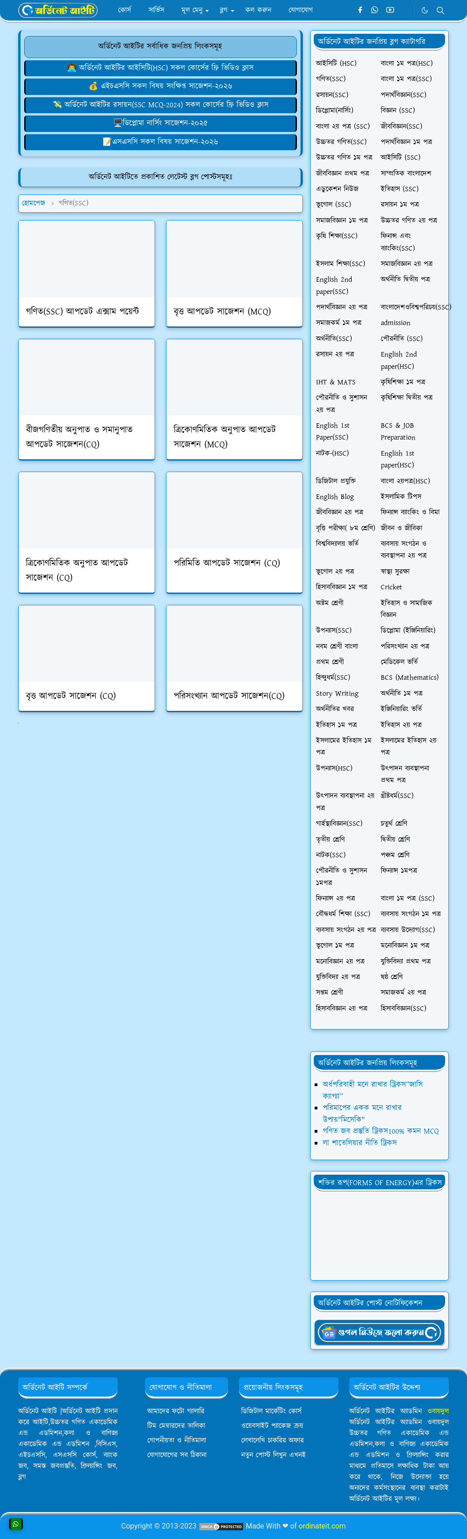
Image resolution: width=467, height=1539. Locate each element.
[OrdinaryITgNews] (379, 1332)
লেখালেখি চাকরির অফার (272, 1440)
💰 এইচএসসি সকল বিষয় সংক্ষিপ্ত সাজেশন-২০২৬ (160, 86)
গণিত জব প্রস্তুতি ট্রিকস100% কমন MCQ (381, 1131)
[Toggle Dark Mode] (424, 10)
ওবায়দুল (438, 1411)
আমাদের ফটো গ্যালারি (175, 1411)
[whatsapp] (375, 10)
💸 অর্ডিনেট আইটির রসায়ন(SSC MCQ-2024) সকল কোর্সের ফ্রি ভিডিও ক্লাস (160, 105)
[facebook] (360, 10)
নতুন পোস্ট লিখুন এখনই (273, 1455)
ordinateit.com (322, 1526)
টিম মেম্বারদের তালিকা (176, 1426)
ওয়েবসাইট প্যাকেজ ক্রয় (272, 1426)
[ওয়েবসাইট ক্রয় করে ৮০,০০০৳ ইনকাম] (160, 86)
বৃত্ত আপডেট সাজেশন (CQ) (71, 696)
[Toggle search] (440, 10)
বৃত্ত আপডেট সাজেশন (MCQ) (222, 311)
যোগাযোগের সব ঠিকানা (177, 1455)
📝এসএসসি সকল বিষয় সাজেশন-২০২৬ (160, 142)
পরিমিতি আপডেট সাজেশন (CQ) (227, 563)
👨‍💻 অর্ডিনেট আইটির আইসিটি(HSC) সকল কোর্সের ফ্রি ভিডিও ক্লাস (160, 68)
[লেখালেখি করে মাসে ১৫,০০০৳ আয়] (160, 142)
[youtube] (390, 10)
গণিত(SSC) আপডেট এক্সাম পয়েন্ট (82, 311)
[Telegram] (405, 10)
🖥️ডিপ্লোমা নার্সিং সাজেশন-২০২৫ (160, 123)
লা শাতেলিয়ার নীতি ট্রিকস (360, 1143)
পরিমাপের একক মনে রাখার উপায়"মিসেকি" (362, 1114)
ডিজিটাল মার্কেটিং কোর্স (271, 1411)
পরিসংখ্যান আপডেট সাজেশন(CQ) (229, 696)
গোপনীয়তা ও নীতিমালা (176, 1440)
